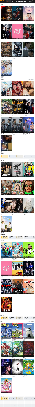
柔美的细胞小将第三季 (26, 133)
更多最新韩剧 (31, 79)
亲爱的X (13, 21)
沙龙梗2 (2, 276)
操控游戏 (13, 58)
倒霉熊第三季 (3, 339)
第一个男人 (25, 115)
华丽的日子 (2, 76)
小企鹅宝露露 (25, 375)
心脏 (12, 375)
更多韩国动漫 (31, 321)
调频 (1, 151)
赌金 (12, 115)
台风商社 (2, 58)
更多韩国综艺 (31, 240)
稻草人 (13, 133)
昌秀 (1, 214)
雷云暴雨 (24, 58)
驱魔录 (24, 357)
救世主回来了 (25, 177)
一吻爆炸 (24, 21)
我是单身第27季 (14, 258)
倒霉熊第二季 (14, 339)
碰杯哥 (24, 258)
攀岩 (1, 375)
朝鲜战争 (13, 177)
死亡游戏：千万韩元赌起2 (27, 276)
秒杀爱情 (2, 115)
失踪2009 (13, 214)
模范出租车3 (2, 21)
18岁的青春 (2, 232)
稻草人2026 (2, 133)
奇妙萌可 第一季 (3, 393)
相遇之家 (24, 214)
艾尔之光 (2, 357)
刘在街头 (2, 258)
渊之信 (13, 357)
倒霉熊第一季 (25, 339)
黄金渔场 (13, 276)
